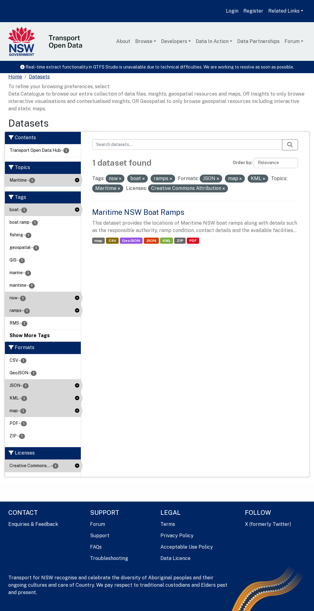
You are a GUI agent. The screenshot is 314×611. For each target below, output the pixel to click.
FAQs (96, 547)
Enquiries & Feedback (33, 524)
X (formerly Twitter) (268, 524)
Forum (292, 41)
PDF (193, 240)
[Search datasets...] (187, 144)
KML (167, 240)
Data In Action (212, 41)
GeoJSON (131, 240)
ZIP (180, 240)
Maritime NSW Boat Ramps (138, 212)
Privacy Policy (177, 535)
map (98, 240)
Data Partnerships (258, 41)
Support (99, 535)
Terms (167, 524)
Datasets (39, 77)
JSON (151, 240)
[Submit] (290, 144)
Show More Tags (30, 335)
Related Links (284, 11)
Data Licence (175, 558)
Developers (174, 41)
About (123, 41)
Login (232, 11)
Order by (242, 162)
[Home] (15, 77)
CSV (112, 240)
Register (253, 11)
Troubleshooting (109, 558)
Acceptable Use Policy (186, 547)
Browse (143, 41)
